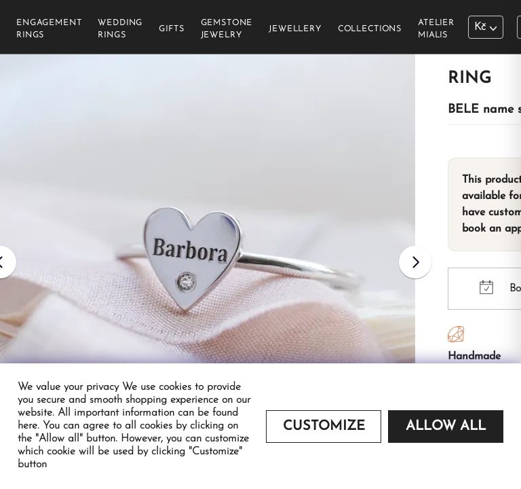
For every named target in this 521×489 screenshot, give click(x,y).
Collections (370, 29)
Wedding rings (120, 29)
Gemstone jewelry (227, 29)
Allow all (446, 426)
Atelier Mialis (436, 29)
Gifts (171, 29)
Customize (324, 426)
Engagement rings (48, 29)
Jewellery (295, 29)
